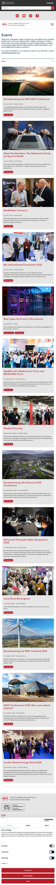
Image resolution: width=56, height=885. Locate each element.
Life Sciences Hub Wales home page (15, 24)
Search (52, 8)
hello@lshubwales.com (10, 53)
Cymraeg (50, 3)
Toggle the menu (52, 24)
